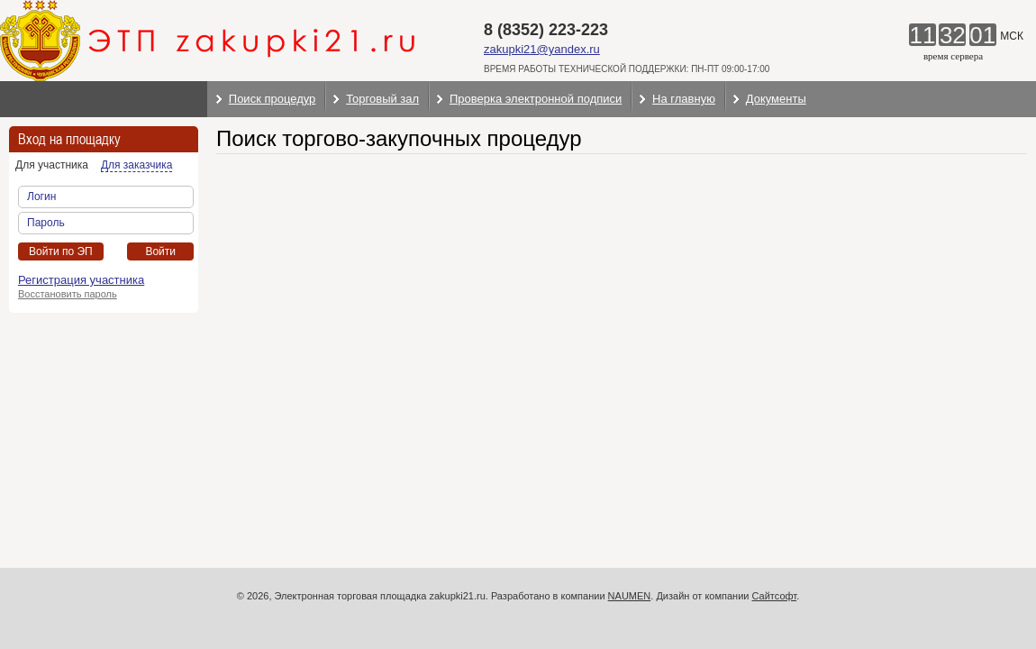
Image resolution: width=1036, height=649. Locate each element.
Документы (776, 98)
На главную (683, 98)
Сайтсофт (774, 595)
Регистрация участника (81, 280)
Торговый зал (382, 98)
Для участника (51, 165)
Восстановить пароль (67, 293)
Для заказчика (136, 165)
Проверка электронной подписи (536, 98)
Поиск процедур (272, 98)
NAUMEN (629, 595)
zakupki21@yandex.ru (542, 49)
